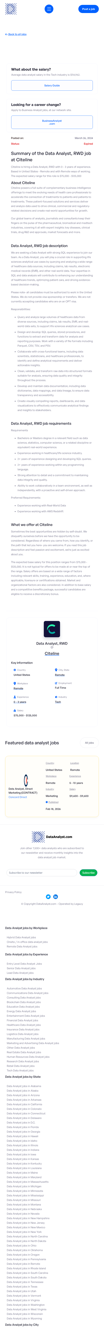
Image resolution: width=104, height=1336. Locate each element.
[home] (11, 9)
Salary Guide (52, 85)
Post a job (88, 9)
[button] (49, 9)
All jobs (89, 742)
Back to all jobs (15, 34)
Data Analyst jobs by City (22, 1324)
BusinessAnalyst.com (52, 122)
